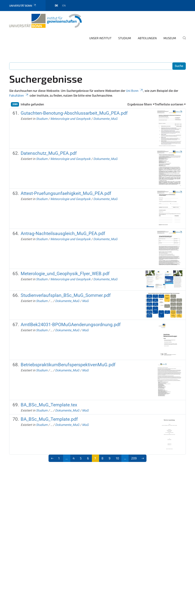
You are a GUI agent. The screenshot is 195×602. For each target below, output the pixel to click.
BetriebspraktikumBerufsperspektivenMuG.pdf (68, 364)
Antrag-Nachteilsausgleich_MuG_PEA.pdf (63, 233)
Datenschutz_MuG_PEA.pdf (49, 153)
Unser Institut (100, 38)
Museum (169, 38)
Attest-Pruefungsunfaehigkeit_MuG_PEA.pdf (66, 193)
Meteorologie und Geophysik (70, 119)
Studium (124, 38)
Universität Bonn (22, 5)
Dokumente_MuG (105, 119)
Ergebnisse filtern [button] (139, 104)
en (64, 5)
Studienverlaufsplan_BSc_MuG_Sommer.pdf (66, 295)
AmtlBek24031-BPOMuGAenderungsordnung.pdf (71, 324)
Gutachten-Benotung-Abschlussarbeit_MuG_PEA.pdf (74, 113)
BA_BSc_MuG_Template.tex (49, 404)
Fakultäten (19, 95)
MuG (85, 301)
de (56, 5)
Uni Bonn (134, 91)
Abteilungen (147, 38)
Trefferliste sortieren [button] (169, 104)
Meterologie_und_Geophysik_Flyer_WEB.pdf (65, 273)
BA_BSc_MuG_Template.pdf (49, 419)
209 (134, 458)
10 (117, 458)
